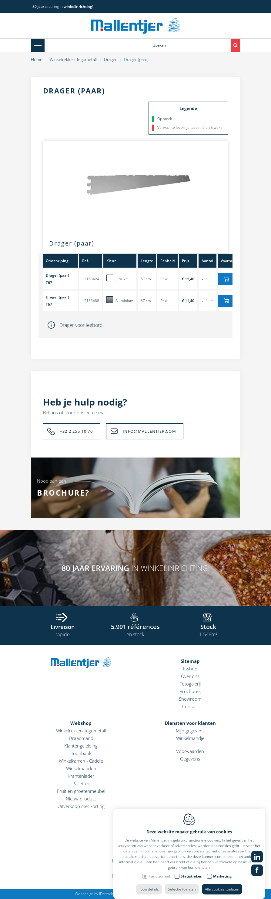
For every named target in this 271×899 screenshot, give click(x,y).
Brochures (190, 691)
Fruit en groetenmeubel (81, 791)
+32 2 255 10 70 (76, 431)
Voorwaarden (190, 751)
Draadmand (81, 738)
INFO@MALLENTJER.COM (149, 431)
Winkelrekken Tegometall (73, 59)
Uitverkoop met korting (81, 806)
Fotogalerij (190, 684)
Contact (190, 706)
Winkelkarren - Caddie (81, 761)
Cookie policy (141, 893)
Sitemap (190, 661)
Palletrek (81, 783)
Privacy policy (167, 893)
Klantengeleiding (81, 746)
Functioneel (159, 870)
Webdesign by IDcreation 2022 (100, 893)
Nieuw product (81, 799)
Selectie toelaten (182, 883)
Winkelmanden (81, 768)
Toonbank (81, 753)
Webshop (81, 723)
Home (36, 59)
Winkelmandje (190, 738)
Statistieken (191, 870)
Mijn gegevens (190, 731)
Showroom (190, 699)
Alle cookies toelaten (222, 883)
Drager (110, 59)
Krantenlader (81, 776)
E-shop (190, 669)
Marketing (222, 870)
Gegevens (190, 759)
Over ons (190, 676)
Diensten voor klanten (190, 723)
